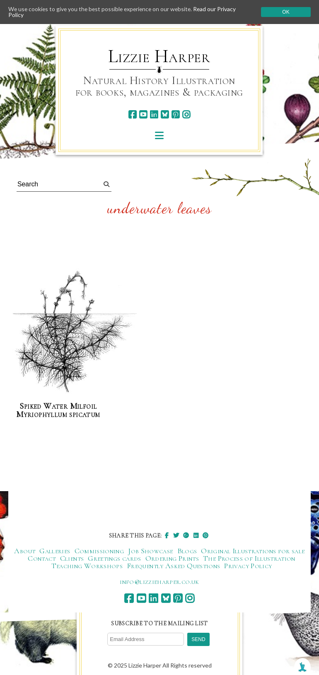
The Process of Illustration (249, 558)
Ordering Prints (172, 558)
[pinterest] (175, 114)
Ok (285, 12)
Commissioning (99, 550)
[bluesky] (165, 114)
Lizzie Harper (159, 56)
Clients (72, 558)
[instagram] (186, 114)
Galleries (54, 550)
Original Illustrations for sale (252, 550)
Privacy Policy (248, 565)
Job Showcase (150, 550)
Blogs (187, 550)
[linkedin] (154, 114)
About (24, 550)
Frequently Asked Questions (173, 565)
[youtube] (143, 114)
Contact (42, 558)
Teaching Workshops (87, 565)
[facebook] (132, 114)
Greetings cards (114, 558)
